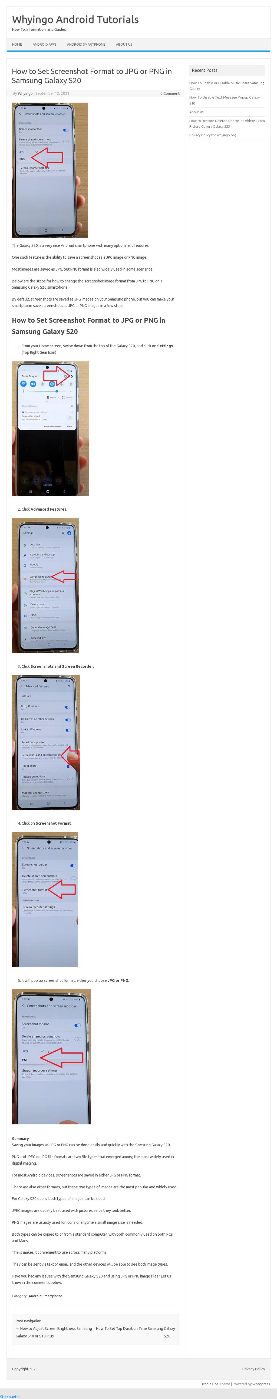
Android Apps (44, 44)
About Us (124, 44)
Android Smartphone (86, 44)
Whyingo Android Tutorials (75, 19)
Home (17, 44)
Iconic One (210, 1384)
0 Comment (170, 93)
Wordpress (261, 1384)
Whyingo (25, 93)
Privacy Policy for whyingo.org (212, 135)
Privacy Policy (253, 1369)
